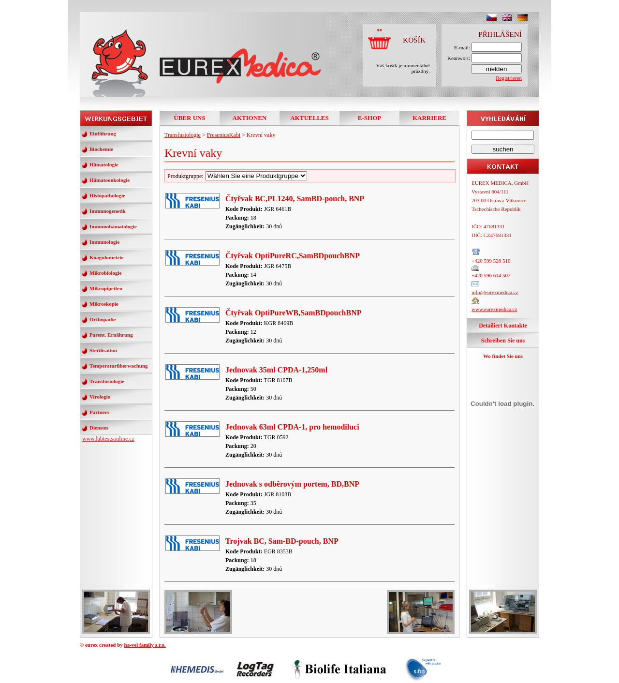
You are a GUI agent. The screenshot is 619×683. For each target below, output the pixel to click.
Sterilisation (103, 350)
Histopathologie (107, 195)
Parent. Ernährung (111, 335)
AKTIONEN (250, 117)
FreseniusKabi (223, 135)
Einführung (102, 133)
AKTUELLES (309, 117)
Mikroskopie (103, 304)
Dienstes (98, 428)
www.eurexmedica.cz (494, 309)
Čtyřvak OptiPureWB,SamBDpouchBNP (293, 313)
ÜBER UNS (189, 117)
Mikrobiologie (105, 273)
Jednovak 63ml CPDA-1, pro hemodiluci (292, 427)
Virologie (99, 397)
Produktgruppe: (237, 176)
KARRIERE (429, 117)
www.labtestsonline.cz (108, 438)
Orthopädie (102, 319)
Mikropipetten (105, 288)
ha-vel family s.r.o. (145, 645)
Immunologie (104, 242)
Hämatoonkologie (109, 180)
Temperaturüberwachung (118, 366)
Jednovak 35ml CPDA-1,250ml (276, 370)
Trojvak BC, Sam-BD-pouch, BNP (282, 541)
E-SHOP (369, 117)
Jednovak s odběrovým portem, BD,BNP (292, 484)
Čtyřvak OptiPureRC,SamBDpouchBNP (292, 256)
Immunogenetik (107, 211)
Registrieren (509, 78)
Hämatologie (103, 164)
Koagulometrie (106, 257)
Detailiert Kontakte (503, 325)
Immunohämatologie (113, 226)
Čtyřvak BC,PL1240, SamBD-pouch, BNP (294, 198)
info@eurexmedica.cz (495, 292)
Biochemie (101, 149)
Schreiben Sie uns (503, 340)
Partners (99, 412)
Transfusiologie (106, 381)
